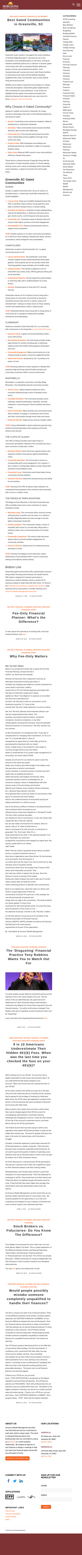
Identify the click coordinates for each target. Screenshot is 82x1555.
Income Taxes (68, 113)
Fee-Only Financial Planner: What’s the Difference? (29, 617)
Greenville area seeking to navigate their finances (26, 586)
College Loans (68, 45)
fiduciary (12, 1442)
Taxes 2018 (67, 178)
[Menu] (77, 5)
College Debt (67, 42)
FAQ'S (7, 1519)
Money (65, 121)
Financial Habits (69, 96)
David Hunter (37, 596)
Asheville (66, 22)
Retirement (43, 16)
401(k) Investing (15, 1038)
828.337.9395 (46, 1442)
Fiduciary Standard (28, 947)
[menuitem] (72, 5)
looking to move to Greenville (21, 99)
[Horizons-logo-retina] (10, 5)
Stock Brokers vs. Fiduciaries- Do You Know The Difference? (28, 1230)
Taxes (65, 175)
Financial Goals (69, 93)
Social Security (68, 161)
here (24, 634)
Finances (22, 16)
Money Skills (67, 124)
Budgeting (67, 31)
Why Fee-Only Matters (29, 656)
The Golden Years (69, 181)
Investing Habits (69, 119)
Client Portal (10, 1511)
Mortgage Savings (70, 130)
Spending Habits (69, 164)
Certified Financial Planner (20, 1284)
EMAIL (44, 1495)
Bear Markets (68, 25)
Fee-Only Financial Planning (19, 607)
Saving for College (70, 155)
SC (64, 158)
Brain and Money (69, 28)
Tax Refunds (67, 172)
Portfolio (66, 141)
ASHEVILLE (46, 1432)
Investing (66, 116)
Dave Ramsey (68, 51)
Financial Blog (10, 1517)
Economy (66, 62)
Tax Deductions (69, 170)
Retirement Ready (69, 153)
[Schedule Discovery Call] (17, 1458)
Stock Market (68, 167)
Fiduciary (14, 16)
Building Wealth (69, 33)
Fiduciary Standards (12, 1514)
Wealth (65, 184)
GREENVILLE (46, 1447)
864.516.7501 (46, 1456)
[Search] (72, 5)
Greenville (32, 16)
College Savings (69, 48)
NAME (44, 1486)
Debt (64, 53)
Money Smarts (68, 127)
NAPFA (33, 610)
